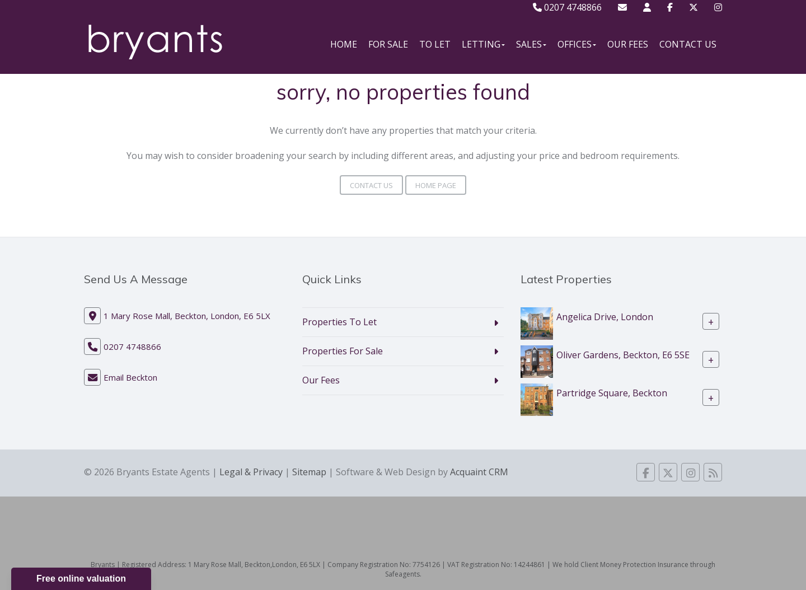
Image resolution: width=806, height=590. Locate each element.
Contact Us (687, 44)
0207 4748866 (567, 7)
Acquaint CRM (479, 472)
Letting (483, 44)
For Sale (388, 44)
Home (343, 44)
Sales (531, 44)
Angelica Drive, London (604, 317)
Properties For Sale (342, 351)
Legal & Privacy (251, 472)
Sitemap (309, 472)
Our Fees (627, 44)
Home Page (435, 185)
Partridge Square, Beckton (611, 393)
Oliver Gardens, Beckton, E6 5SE (623, 355)
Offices (576, 44)
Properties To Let (339, 322)
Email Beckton (130, 377)
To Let (435, 44)
